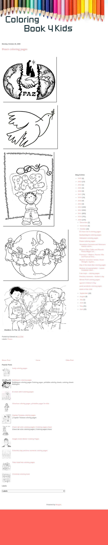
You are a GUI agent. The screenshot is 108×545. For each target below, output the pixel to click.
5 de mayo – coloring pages (89, 273)
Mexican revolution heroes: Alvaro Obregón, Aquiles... (91, 261)
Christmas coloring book (21, 474)
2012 (80, 210)
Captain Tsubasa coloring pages (23, 415)
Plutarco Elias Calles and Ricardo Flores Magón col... (91, 251)
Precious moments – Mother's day (91, 276)
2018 (80, 191)
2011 (80, 213)
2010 (80, 217)
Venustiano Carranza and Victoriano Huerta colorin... (92, 245)
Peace (10, 339)
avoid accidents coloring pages (90, 286)
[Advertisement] (90, 95)
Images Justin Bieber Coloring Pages (25, 439)
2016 (80, 197)
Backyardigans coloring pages (90, 235)
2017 (80, 194)
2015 (80, 201)
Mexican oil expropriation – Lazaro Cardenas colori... (91, 269)
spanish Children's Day (87, 283)
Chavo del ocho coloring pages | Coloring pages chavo (32, 427)
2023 (80, 181)
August (82, 296)
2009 (80, 220)
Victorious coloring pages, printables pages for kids (30, 404)
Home (38, 360)
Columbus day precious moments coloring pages (29, 451)
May (81, 306)
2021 (80, 188)
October (83, 229)
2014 (80, 204)
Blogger (58, 505)
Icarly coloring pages (19, 368)
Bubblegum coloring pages (22, 380)
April (82, 309)
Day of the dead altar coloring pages (92, 265)
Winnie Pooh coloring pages (89, 280)
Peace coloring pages (87, 241)
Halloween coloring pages (88, 238)
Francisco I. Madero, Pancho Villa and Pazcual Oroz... (91, 256)
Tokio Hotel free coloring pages (23, 462)
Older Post (69, 360)
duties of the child (85, 289)
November (84, 226)
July (81, 300)
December (84, 222)
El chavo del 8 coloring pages (23, 392)
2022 (80, 185)
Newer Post (6, 360)
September (84, 293)
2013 (80, 207)
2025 (80, 178)
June (82, 303)
